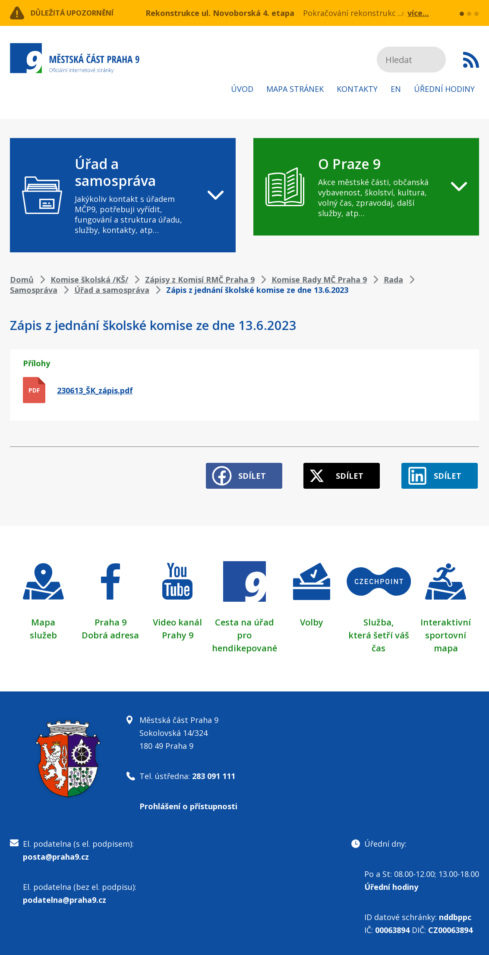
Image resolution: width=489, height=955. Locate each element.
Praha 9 (110, 619)
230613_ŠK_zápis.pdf (95, 390)
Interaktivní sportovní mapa (445, 632)
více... (418, 13)
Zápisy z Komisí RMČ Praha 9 (200, 279)
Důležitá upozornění (80, 13)
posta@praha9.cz (56, 853)
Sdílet (241, 473)
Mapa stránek (295, 89)
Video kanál (177, 619)
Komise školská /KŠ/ (89, 279)
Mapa (43, 619)
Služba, (378, 619)
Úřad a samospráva (111, 290)
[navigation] (123, 195)
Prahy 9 (177, 632)
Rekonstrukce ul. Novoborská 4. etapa (219, 13)
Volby (311, 619)
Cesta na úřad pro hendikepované (244, 632)
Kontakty (357, 89)
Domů (22, 279)
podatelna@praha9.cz (64, 897)
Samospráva (33, 290)
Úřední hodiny (444, 89)
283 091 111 (213, 773)
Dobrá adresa (110, 632)
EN (396, 89)
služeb (43, 632)
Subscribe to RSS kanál (471, 59)
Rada (393, 279)
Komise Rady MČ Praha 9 (319, 279)
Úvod (242, 89)
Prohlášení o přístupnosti (188, 803)
